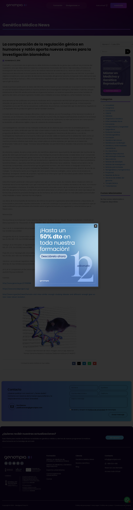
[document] (66, 255)
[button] (95, 226)
